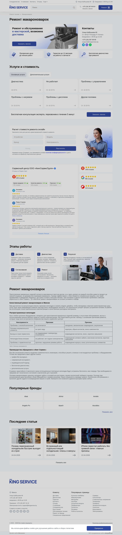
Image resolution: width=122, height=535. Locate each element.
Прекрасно (99, 528)
